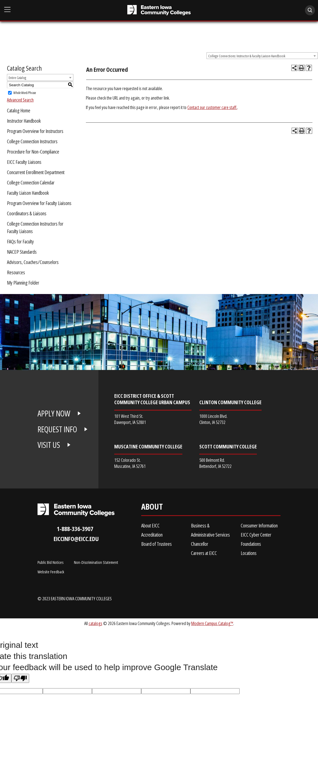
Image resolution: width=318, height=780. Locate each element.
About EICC (150, 525)
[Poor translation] (20, 678)
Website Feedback (51, 571)
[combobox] (262, 55)
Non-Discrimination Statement (96, 562)
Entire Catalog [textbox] (17, 77)
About (152, 507)
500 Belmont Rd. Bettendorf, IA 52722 (215, 463)
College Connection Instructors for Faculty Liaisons (35, 227)
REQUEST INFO (57, 429)
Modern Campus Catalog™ (212, 623)
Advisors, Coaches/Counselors (33, 262)
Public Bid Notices (50, 562)
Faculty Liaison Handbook (28, 192)
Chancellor (199, 543)
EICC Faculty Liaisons (24, 162)
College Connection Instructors (32, 141)
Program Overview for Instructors (35, 131)
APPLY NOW (54, 413)
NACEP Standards (22, 251)
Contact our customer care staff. (212, 107)
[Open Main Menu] (7, 9)
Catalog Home (18, 110)
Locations (249, 553)
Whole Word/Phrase (24, 92)
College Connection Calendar (30, 182)
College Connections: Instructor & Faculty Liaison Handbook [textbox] (246, 55)
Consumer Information (259, 525)
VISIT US (49, 444)
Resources (16, 272)
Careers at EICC (204, 553)
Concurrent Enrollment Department (35, 172)
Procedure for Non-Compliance (33, 151)
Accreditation (152, 534)
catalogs (95, 623)
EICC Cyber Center (256, 534)
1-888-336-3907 (75, 529)
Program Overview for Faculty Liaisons (39, 203)
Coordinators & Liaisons (26, 213)
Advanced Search (20, 100)
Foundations (251, 543)
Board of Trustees (156, 543)
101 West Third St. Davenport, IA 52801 (130, 419)
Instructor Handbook (24, 120)
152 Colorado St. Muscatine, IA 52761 (130, 463)
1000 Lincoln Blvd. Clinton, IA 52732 (213, 419)
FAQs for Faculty (20, 241)
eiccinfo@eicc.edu (76, 539)
